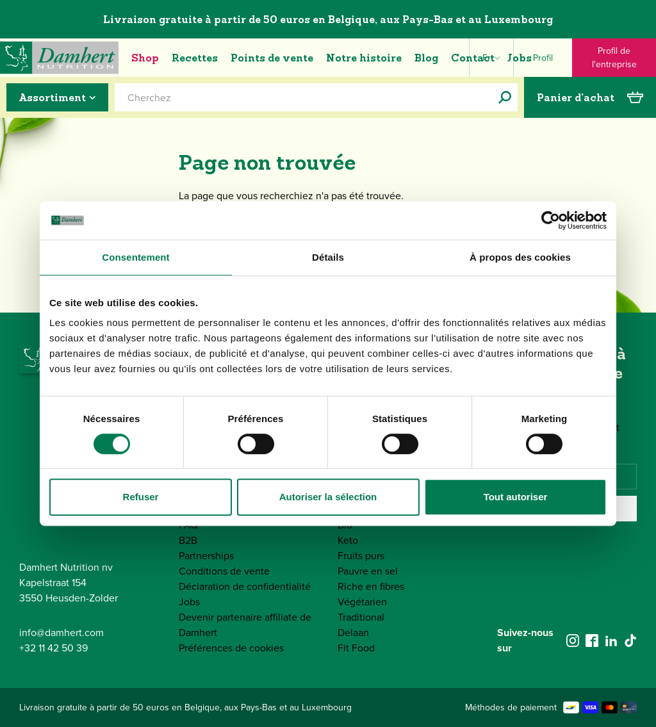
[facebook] (592, 640)
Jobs (519, 58)
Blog (426, 58)
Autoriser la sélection (328, 496)
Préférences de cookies (231, 648)
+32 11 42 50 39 (53, 648)
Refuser (141, 496)
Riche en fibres (371, 586)
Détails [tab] (328, 257)
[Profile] (542, 57)
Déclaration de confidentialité (245, 586)
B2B (188, 540)
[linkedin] (611, 640)
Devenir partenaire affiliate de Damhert (245, 625)
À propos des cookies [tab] (520, 257)
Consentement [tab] (135, 257)
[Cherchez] (504, 97)
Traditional (361, 617)
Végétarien (362, 601)
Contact (473, 58)
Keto (348, 540)
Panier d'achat (590, 97)
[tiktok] (630, 640)
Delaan (353, 632)
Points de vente (272, 58)
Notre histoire (364, 58)
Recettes (195, 58)
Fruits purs (361, 555)
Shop (145, 58)
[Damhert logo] (59, 57)
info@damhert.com (61, 632)
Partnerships (206, 555)
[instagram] (572, 640)
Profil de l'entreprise (614, 57)
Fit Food (356, 648)
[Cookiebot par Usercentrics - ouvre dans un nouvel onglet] (551, 220)
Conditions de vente (224, 571)
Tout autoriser (516, 496)
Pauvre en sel (368, 571)
